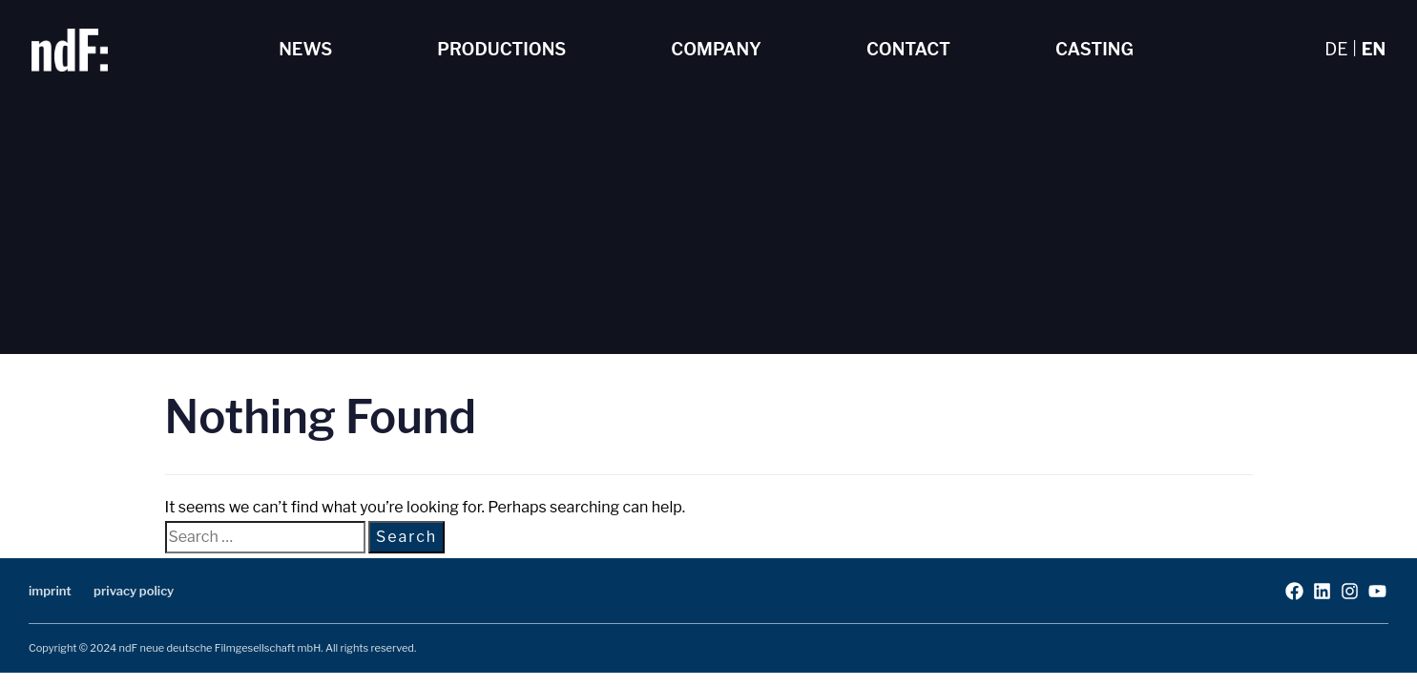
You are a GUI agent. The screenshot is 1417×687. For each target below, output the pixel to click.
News (305, 49)
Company (716, 49)
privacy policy (134, 590)
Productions (501, 49)
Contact (908, 49)
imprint (50, 590)
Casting (1094, 49)
